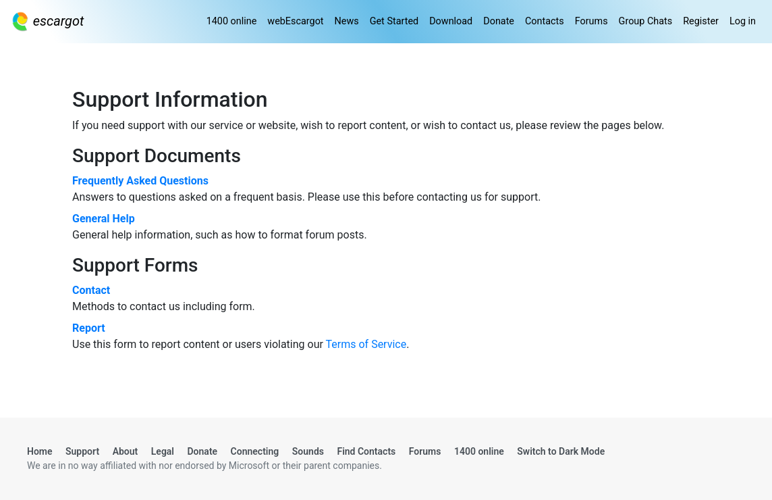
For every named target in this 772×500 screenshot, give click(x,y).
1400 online (231, 21)
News (347, 21)
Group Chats (646, 21)
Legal (162, 451)
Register (701, 21)
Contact (91, 290)
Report (88, 328)
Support (82, 451)
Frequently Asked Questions (140, 180)
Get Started (394, 21)
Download (450, 21)
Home (40, 451)
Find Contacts (366, 451)
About (125, 451)
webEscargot (295, 21)
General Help (103, 218)
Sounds (308, 451)
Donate (498, 21)
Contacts (544, 21)
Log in (742, 21)
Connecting (255, 451)
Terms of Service (366, 344)
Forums (591, 21)
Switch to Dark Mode (561, 451)
